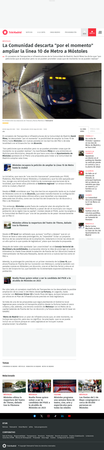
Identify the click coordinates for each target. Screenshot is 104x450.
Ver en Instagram (49, 416)
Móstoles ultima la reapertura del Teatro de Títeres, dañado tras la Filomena (7, 225)
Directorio (41, 436)
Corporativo (8, 432)
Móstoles (6, 41)
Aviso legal (45, 437)
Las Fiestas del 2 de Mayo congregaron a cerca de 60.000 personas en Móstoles (90, 386)
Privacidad (36, 437)
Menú (100, 32)
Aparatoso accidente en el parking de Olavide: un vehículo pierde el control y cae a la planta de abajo (81, 153)
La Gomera (89, 171)
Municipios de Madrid (33, 366)
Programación (70, 32)
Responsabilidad (19, 436)
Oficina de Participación (23, 437)
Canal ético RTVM (8, 437)
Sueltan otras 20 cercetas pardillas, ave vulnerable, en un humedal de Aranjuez (81, 210)
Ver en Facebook (35, 416)
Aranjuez (89, 208)
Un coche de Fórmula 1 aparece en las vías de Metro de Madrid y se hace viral (81, 138)
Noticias (29, 32)
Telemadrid (13, 427)
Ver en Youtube (69, 416)
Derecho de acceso (61, 436)
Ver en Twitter (42, 416)
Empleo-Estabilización (76, 436)
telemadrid (9, 446)
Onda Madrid (55, 32)
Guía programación (40, 427)
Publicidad (49, 436)
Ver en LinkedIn (62, 416)
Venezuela (89, 224)
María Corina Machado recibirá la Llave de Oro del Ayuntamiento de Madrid (81, 225)
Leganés (88, 195)
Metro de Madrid (48, 366)
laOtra (31, 427)
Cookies (53, 437)
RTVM (4, 423)
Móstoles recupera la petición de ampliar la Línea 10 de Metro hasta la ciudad (7, 167)
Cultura (57, 394)
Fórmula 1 (89, 136)
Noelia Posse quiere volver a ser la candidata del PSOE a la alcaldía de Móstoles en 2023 (7, 280)
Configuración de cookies (65, 437)
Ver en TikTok (55, 416)
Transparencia (31, 436)
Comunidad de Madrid (9, 366)
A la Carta (41, 32)
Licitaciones (90, 436)
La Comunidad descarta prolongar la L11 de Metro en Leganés (81, 197)
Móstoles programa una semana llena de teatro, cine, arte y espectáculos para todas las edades (64, 386)
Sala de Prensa (7, 436)
